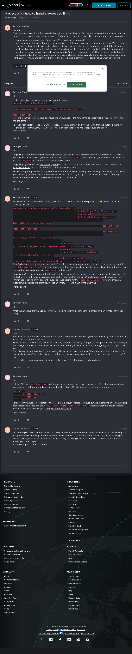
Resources (8, 594)
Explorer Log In (74, 580)
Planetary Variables (12, 501)
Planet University (75, 551)
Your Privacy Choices (51, 633)
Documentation (75, 555)
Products (9, 482)
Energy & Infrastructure (78, 493)
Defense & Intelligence (78, 530)
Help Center (73, 558)
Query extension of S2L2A (58, 408)
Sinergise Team (20, 92)
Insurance (72, 501)
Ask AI (76, 5)
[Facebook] (61, 640)
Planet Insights (74, 605)
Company (8, 572)
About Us (8, 576)
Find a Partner (10, 562)
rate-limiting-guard (49, 164)
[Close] (103, 69)
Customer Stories (11, 580)
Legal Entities (10, 612)
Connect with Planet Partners (17, 551)
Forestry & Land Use (76, 497)
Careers (7, 587)
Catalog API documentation (67, 403)
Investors (74, 540)
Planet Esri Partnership (14, 558)
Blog (70, 591)
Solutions (9, 521)
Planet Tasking (10, 490)
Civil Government (76, 515)
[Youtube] (89, 640)
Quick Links (74, 572)
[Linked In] (52, 640)
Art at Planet (9, 605)
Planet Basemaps (11, 504)
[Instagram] (70, 640)
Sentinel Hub (20, 66)
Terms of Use (87, 633)
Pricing (7, 511)
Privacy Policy (53, 629)
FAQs (6, 609)
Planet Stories (74, 609)
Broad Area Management (15, 526)
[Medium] (80, 640)
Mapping (72, 504)
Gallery (71, 594)
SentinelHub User (21, 26)
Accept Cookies (76, 84)
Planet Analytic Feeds (13, 497)
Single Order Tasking (13, 493)
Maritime (72, 511)
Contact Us (9, 602)
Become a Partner (12, 555)
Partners (8, 546)
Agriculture (73, 486)
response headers (21, 167)
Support (72, 546)
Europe (71, 522)
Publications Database (77, 562)
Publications (73, 602)
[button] (3, 5)
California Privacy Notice (73, 629)
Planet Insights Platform (14, 508)
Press (6, 591)
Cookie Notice (72, 633)
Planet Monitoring (12, 486)
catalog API (56, 351)
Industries (73, 482)
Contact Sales (74, 576)
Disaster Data (74, 598)
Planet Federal (74, 526)
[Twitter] (43, 640)
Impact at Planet (11, 598)
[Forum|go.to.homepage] (36, 5)
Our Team (8, 583)
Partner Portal (74, 583)
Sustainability (73, 508)
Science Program (75, 490)
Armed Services (75, 533)
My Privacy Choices (56, 84)
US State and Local (76, 519)
